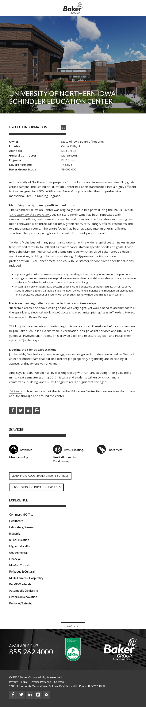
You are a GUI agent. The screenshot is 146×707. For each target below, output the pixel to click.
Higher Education (20, 546)
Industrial (15, 533)
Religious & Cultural (22, 571)
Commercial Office (21, 514)
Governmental (18, 552)
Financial (15, 559)
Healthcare (16, 520)
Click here (16, 391)
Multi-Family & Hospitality (26, 578)
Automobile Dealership (24, 590)
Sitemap (59, 681)
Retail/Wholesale (20, 584)
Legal (24, 681)
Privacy (13, 681)
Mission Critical (19, 565)
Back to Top (73, 626)
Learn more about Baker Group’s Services (40, 475)
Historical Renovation (23, 597)
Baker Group (73, 8)
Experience (18, 500)
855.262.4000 (31, 652)
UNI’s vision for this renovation (30, 214)
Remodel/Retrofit (20, 603)
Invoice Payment (41, 681)
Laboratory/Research (22, 527)
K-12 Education (19, 539)
